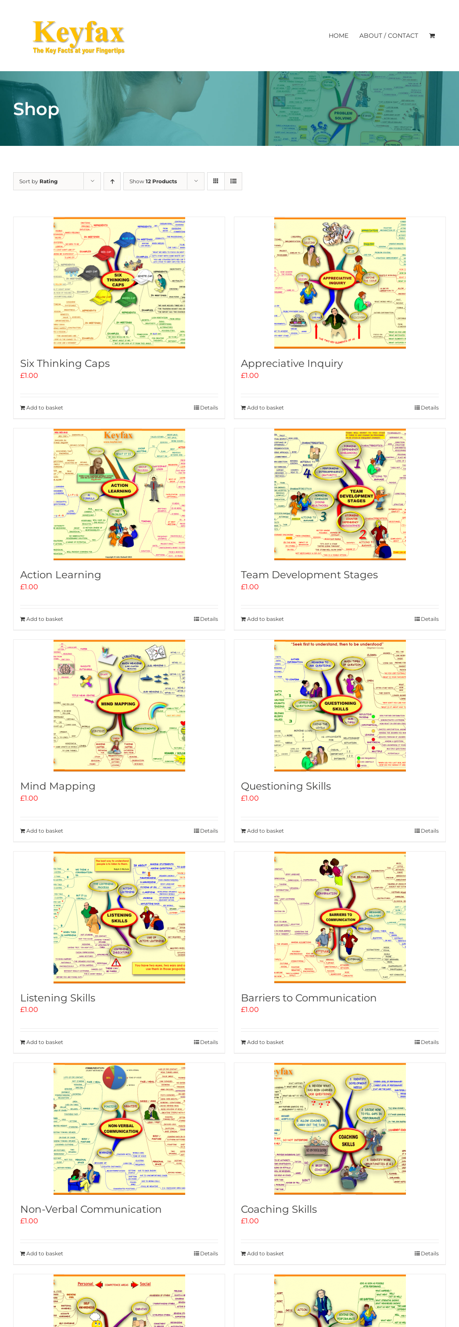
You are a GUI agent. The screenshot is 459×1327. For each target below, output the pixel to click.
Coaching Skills (279, 1209)
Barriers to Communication (309, 998)
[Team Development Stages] (339, 494)
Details (209, 407)
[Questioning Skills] (339, 706)
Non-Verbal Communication (91, 1209)
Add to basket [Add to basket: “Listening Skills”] (44, 1042)
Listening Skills (57, 998)
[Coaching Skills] (339, 1129)
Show (153, 181)
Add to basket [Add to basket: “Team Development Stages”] (265, 619)
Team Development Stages (309, 575)
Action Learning (60, 575)
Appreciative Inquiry (292, 363)
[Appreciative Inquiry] (339, 283)
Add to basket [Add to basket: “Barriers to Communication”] (265, 1042)
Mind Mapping (58, 786)
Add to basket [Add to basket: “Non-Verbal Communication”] (44, 1253)
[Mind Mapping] (119, 706)
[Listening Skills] (119, 917)
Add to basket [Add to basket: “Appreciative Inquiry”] (265, 407)
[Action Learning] (119, 494)
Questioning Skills (286, 786)
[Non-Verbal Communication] (119, 1129)
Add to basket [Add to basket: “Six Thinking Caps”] (44, 407)
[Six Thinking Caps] (119, 283)
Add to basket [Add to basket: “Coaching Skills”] (265, 1253)
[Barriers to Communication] (339, 917)
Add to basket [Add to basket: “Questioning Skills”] (265, 830)
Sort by (38, 181)
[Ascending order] (112, 181)
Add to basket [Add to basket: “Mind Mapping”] (44, 830)
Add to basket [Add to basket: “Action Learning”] (44, 619)
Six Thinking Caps (65, 363)
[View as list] (233, 181)
